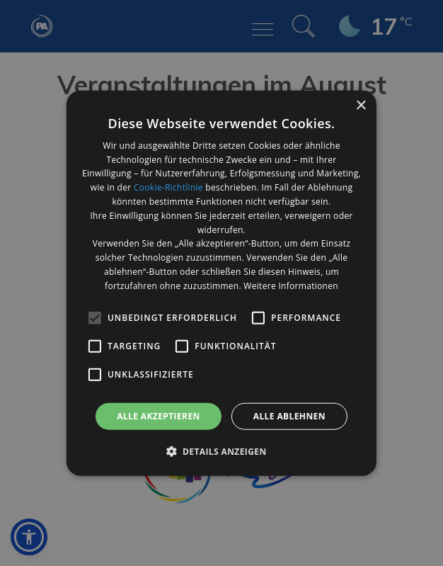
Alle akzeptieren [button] (158, 415)
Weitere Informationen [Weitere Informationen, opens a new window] (290, 286)
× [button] (360, 105)
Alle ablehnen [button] (289, 415)
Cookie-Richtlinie (168, 187)
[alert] (221, 283)
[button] (221, 451)
